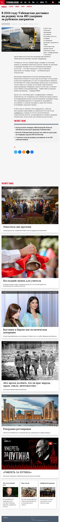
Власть (36, 24)
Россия (20, 24)
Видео (17, 6)
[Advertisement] (30, 171)
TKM (33, 2)
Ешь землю (25, 483)
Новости (4, 6)
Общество (25, 24)
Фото (22, 6)
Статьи (11, 6)
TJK (29, 2)
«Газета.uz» (42, 59)
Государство (14, 24)
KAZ (21, 2)
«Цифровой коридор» (47, 483)
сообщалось (18, 113)
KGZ (25, 2)
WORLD (42, 2)
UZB (37, 2)
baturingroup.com (41, 520)
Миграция (31, 24)
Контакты (6, 517)
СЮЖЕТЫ (29, 6)
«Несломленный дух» (9, 484)
